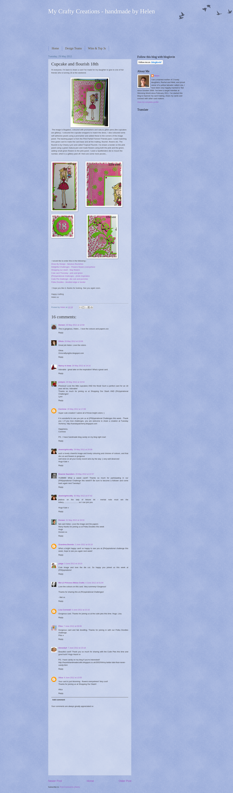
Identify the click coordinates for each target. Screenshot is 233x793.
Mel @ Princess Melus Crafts (71, 583)
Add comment (58, 700)
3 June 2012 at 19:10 (73, 563)
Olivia (61, 341)
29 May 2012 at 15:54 (75, 382)
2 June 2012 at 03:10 (84, 544)
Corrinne (62, 409)
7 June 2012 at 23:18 (77, 648)
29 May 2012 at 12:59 (75, 325)
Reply (60, 333)
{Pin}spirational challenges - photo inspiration (70, 276)
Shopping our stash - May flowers (65, 270)
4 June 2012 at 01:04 (94, 583)
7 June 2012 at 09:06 (73, 626)
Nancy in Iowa (64, 366)
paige (60, 563)
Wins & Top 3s (97, 48)
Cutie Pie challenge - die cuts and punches (69, 279)
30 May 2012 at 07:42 (83, 496)
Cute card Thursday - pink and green (67, 273)
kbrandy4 (62, 648)
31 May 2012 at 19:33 (75, 520)
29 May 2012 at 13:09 (73, 341)
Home (55, 48)
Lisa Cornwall (64, 610)
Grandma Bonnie (66, 544)
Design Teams (73, 48)
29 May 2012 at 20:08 (83, 449)
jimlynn (61, 382)
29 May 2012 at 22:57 (84, 474)
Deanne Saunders (66, 474)
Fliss (60, 626)
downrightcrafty (65, 449)
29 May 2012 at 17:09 (76, 409)
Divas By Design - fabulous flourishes (67, 264)
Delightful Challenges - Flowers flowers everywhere (73, 267)
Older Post (125, 780)
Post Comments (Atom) (70, 787)
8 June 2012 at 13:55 (73, 677)
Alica (60, 677)
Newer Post (55, 780)
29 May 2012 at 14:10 (81, 366)
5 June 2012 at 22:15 (81, 610)
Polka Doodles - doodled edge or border (68, 282)
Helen (156, 76)
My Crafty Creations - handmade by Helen (101, 11)
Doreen (61, 325)
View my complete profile (148, 102)
